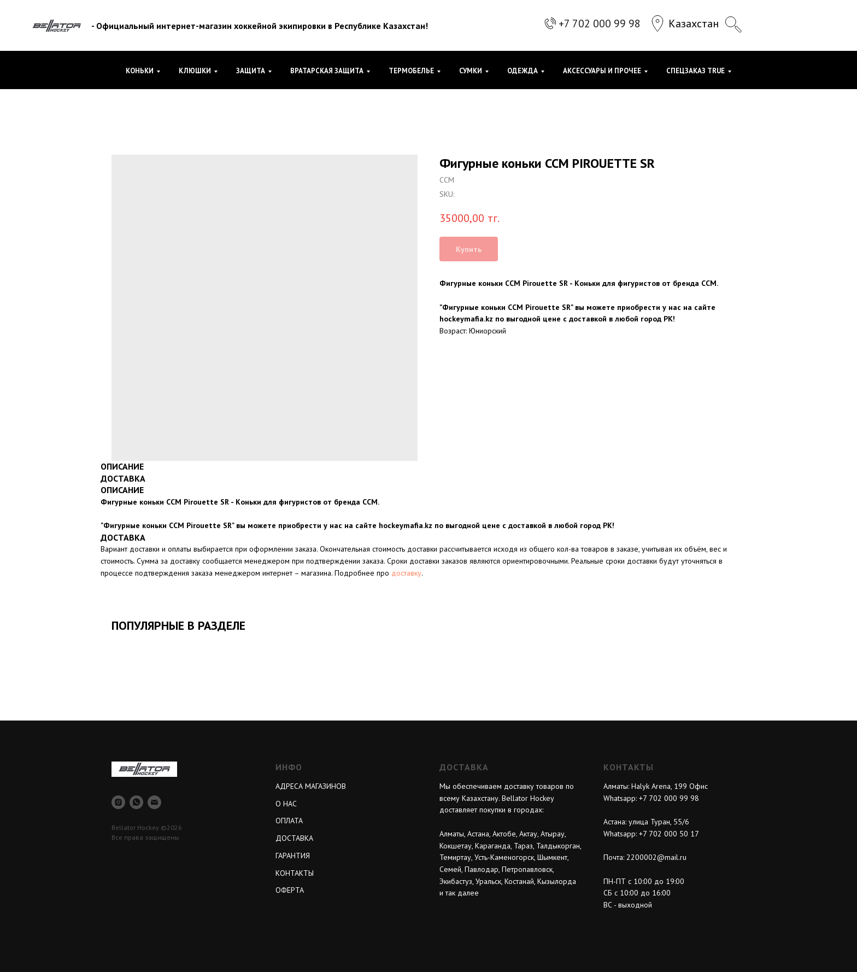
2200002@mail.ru (656, 857)
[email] (154, 802)
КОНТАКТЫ (294, 873)
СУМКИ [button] (470, 70)
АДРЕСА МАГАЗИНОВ (310, 786)
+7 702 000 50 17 (669, 834)
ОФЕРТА (289, 890)
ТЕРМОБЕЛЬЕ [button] (411, 70)
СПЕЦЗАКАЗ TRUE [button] (695, 70)
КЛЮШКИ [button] (195, 70)
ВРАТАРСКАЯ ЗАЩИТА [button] (326, 70)
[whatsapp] (136, 802)
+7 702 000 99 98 (600, 23)
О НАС (286, 804)
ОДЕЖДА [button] (522, 70)
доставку (406, 573)
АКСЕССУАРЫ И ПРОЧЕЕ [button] (602, 70)
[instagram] (118, 802)
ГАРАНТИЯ (292, 855)
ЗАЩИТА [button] (250, 70)
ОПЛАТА (289, 820)
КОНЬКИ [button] (140, 70)
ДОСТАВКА (294, 838)
